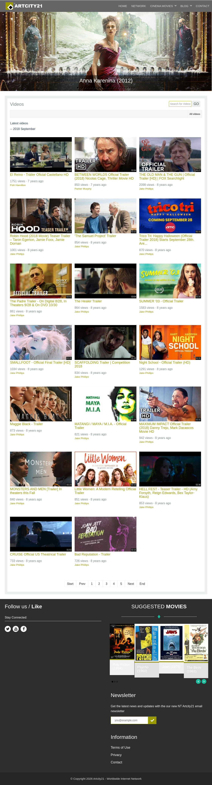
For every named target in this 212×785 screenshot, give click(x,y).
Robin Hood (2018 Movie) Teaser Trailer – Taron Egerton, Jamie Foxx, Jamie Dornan (40, 239)
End (142, 583)
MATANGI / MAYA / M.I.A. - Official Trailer (100, 426)
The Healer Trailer (88, 301)
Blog (184, 6)
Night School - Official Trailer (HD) (164, 362)
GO (196, 104)
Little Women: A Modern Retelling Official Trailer (105, 491)
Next (131, 583)
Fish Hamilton (18, 185)
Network (138, 6)
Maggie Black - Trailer (26, 424)
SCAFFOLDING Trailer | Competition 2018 (102, 364)
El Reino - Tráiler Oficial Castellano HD (39, 175)
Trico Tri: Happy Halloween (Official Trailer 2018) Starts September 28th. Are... (166, 239)
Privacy (116, 755)
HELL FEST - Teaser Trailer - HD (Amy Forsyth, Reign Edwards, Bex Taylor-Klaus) (168, 493)
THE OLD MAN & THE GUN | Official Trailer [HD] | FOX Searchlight (167, 176)
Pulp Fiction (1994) (121, 666)
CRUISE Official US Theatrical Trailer (38, 554)
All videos (195, 114)
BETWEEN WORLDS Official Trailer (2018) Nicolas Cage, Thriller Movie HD (104, 176)
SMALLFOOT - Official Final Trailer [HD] (40, 362)
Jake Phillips (146, 188)
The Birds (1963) (194, 669)
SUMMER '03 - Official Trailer (161, 301)
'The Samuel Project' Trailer (95, 236)
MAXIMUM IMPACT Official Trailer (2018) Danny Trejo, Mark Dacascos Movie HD (166, 427)
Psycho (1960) (143, 669)
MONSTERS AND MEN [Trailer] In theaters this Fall (36, 491)
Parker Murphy (83, 188)
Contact (202, 6)
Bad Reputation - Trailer (93, 554)
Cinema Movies (161, 6)
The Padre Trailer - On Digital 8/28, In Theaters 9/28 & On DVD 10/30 (38, 303)
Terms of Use (120, 747)
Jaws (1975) (171, 667)
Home (122, 6)
